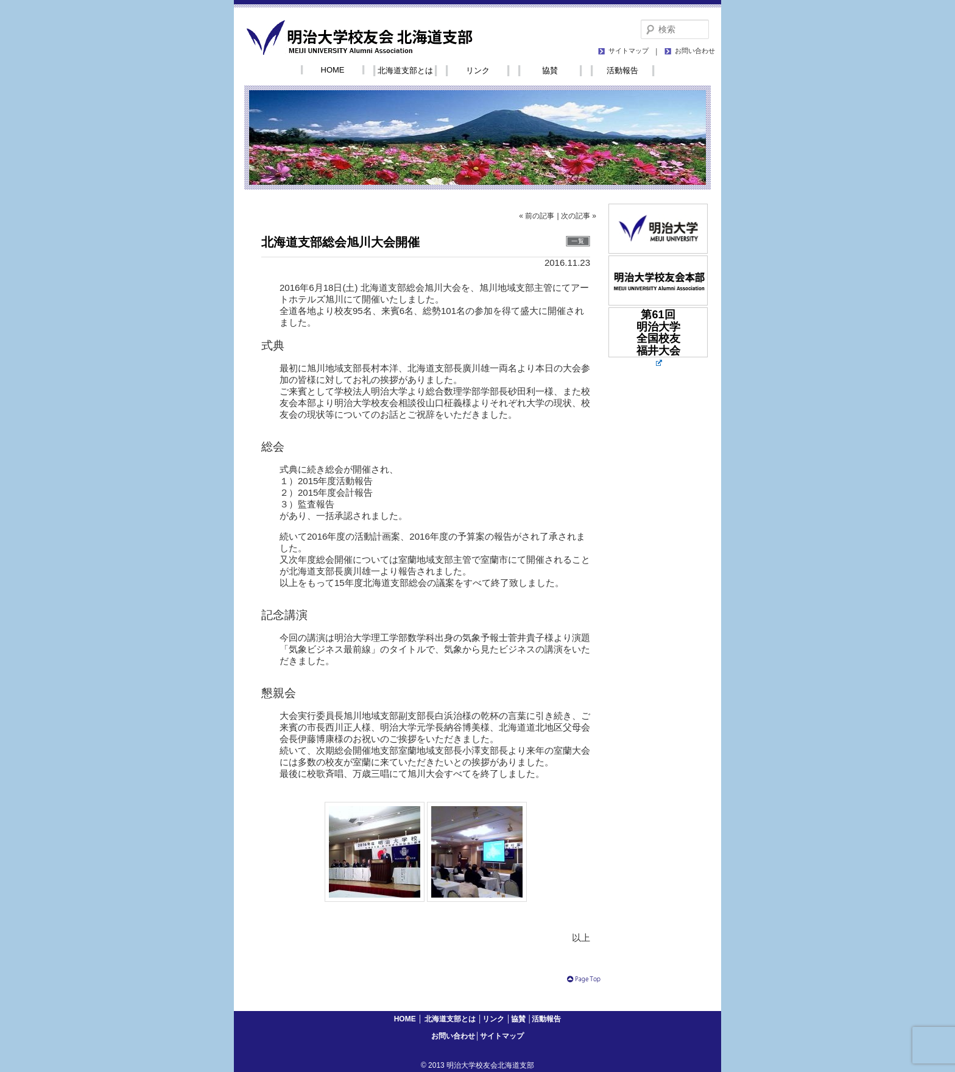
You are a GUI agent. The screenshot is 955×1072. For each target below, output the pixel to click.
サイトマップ (628, 50)
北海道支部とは (405, 70)
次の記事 (575, 216)
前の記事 (539, 216)
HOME (333, 69)
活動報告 (622, 70)
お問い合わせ (695, 50)
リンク (478, 70)
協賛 (550, 70)
